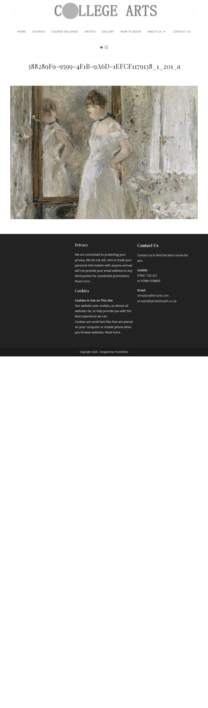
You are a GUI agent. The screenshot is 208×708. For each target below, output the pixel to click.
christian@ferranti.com (153, 296)
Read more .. (83, 281)
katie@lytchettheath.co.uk (159, 301)
